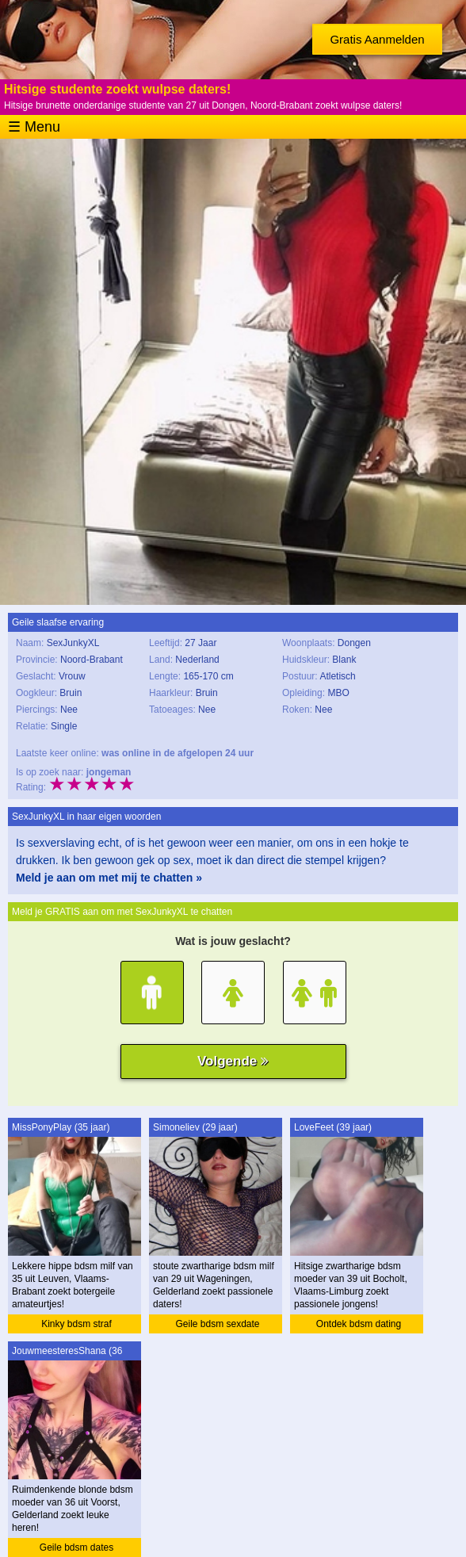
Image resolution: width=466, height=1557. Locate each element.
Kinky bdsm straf (76, 1323)
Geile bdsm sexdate (217, 1323)
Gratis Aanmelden (377, 39)
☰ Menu (34, 127)
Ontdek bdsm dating (358, 1323)
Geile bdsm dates (76, 1547)
